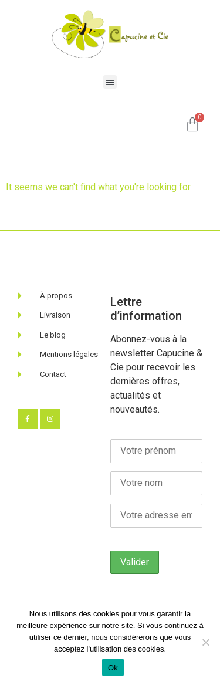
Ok (113, 667)
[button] (110, 82)
